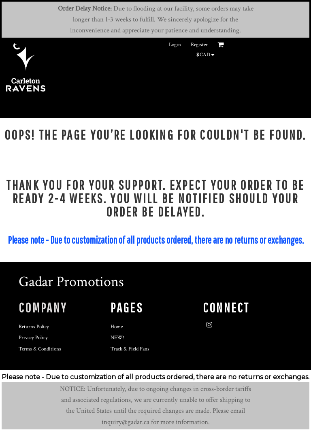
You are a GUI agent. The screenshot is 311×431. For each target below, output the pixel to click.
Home (117, 326)
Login (175, 44)
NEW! (117, 337)
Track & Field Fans (130, 349)
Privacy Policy (33, 337)
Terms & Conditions (40, 349)
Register (199, 44)
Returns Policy (34, 326)
